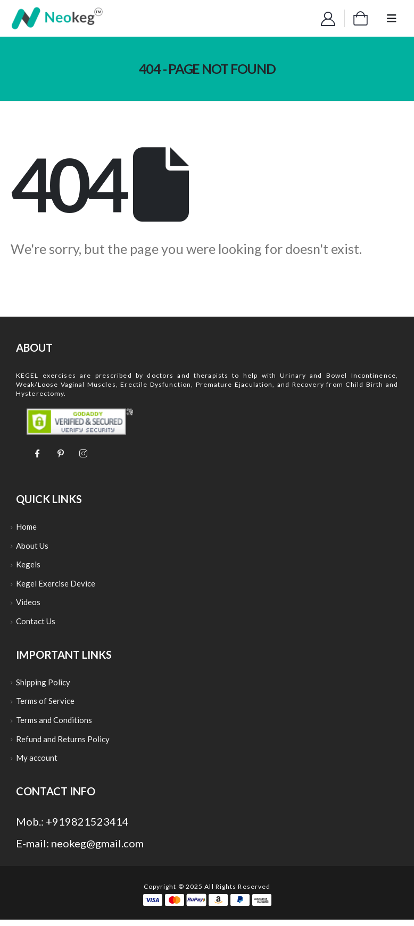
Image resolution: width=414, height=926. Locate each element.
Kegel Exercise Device (55, 585)
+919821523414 (87, 827)
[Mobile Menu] (391, 18)
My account (36, 764)
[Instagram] (83, 453)
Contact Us (35, 624)
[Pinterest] (60, 453)
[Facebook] (37, 453)
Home (26, 527)
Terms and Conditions (54, 725)
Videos (28, 605)
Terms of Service (45, 705)
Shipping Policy (43, 686)
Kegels (28, 566)
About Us (32, 546)
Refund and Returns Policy (63, 744)
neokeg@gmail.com (97, 849)
